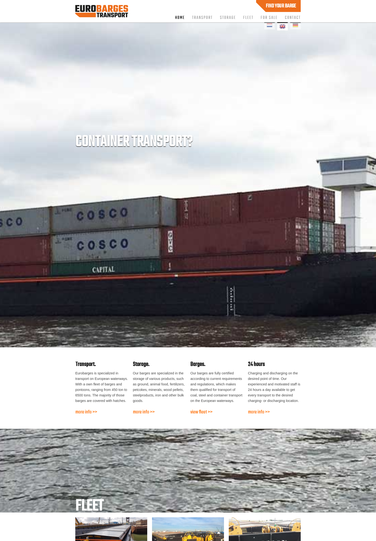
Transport (202, 17)
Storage (228, 17)
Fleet (248, 17)
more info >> (86, 412)
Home (180, 17)
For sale (269, 17)
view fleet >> (201, 412)
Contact (293, 17)
